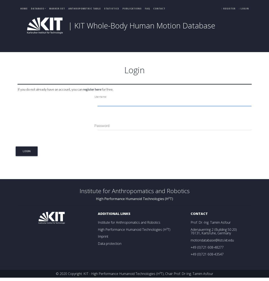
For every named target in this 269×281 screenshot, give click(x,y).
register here (92, 89)
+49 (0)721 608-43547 (207, 254)
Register (229, 8)
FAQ (147, 8)
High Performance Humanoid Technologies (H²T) (134, 229)
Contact (159, 8)
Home (24, 8)
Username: (100, 96)
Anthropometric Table (84, 8)
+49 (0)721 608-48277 (207, 247)
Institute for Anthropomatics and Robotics (129, 222)
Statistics (111, 8)
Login (244, 8)
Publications (132, 8)
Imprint (103, 236)
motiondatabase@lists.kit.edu (212, 240)
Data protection (109, 243)
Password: (102, 126)
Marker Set (57, 8)
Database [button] (37, 8)
